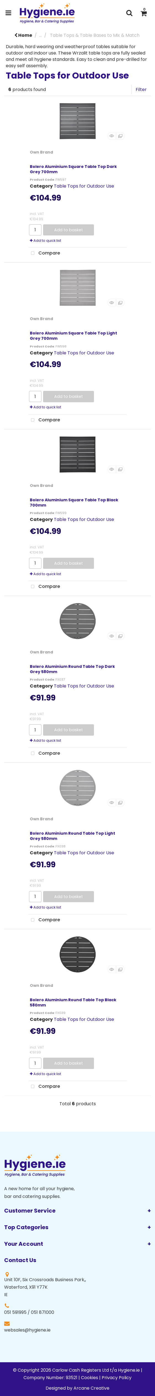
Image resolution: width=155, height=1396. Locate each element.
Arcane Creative (91, 1388)
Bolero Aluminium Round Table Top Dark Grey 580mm (72, 669)
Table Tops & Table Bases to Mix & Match (95, 35)
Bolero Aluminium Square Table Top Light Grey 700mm (73, 335)
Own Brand (41, 152)
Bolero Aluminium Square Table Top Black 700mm (74, 502)
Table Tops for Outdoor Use (84, 186)
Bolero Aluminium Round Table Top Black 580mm (73, 1002)
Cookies (89, 1377)
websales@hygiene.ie (27, 1330)
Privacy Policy (117, 1377)
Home (23, 35)
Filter (141, 89)
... (40, 35)
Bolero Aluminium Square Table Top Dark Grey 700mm (73, 169)
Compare (44, 253)
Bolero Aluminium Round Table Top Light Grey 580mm (72, 836)
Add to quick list (45, 240)
